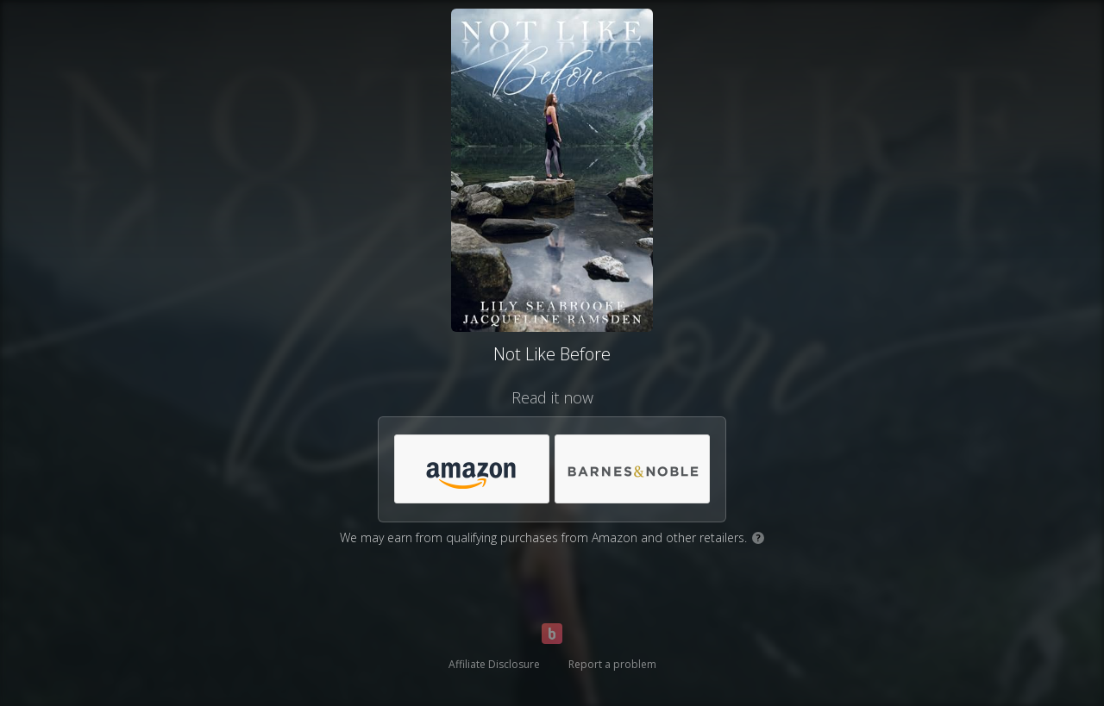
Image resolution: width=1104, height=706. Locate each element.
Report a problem (612, 664)
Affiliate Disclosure (494, 664)
